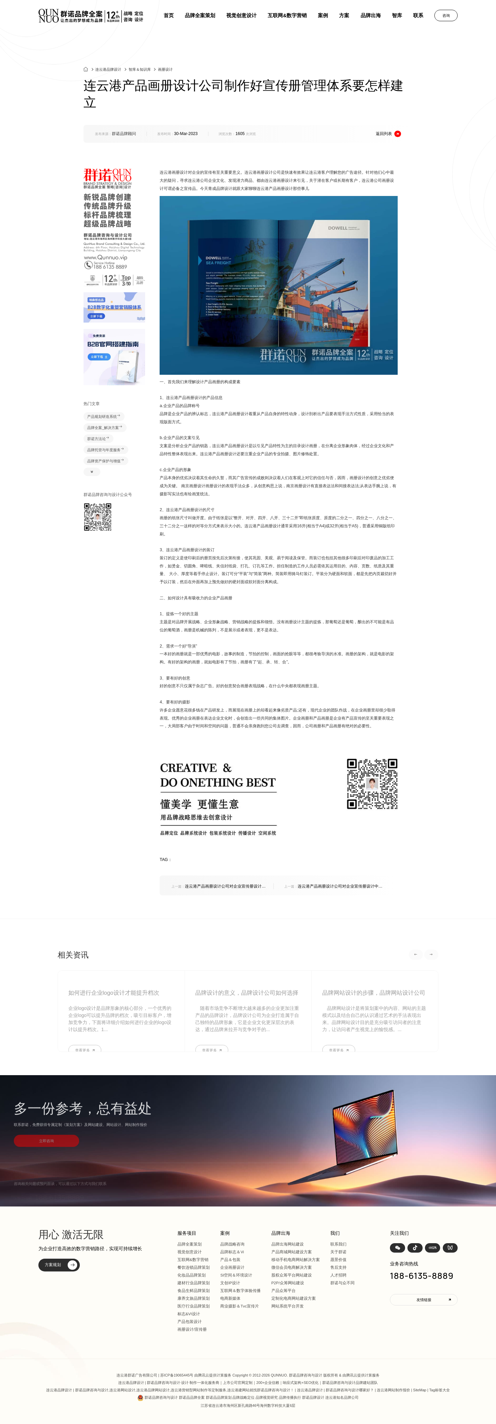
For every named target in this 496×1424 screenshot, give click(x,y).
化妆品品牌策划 (191, 1275)
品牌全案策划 (200, 15)
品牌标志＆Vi (232, 1252)
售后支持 (338, 1267)
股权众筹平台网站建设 (291, 1275)
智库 (397, 15)
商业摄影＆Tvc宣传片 (239, 1306)
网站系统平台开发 (287, 1306)
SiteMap (419, 1390)
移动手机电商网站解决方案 (295, 1260)
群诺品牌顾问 (124, 133)
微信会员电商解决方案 (291, 1267)
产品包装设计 (189, 1322)
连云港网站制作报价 (393, 1390)
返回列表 (388, 134)
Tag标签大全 (439, 1390)
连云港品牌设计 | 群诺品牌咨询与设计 (149, 1383)
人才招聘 (338, 1275)
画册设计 (165, 72)
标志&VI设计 (188, 1314)
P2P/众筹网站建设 (287, 1283)
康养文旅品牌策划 (193, 1298)
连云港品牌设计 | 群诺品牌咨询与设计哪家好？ (335, 1390)
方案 (344, 15)
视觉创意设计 (241, 15)
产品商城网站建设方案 (291, 1252)
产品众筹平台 (283, 1291)
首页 (169, 15)
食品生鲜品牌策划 (193, 1291)
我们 (335, 1233)
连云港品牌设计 (108, 72)
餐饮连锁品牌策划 (193, 1267)
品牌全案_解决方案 (105, 427)
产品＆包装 (230, 1260)
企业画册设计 (232, 1267)
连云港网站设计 (122, 1390)
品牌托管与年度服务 (105, 450)
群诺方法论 (98, 438)
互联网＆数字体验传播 (240, 1291)
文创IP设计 (230, 1283)
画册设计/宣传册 (192, 1329)
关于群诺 (338, 1252)
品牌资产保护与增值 (105, 461)
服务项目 (186, 1233)
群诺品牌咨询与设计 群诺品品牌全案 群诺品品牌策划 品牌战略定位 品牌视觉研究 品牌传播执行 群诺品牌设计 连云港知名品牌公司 (251, 1397)
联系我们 (338, 1244)
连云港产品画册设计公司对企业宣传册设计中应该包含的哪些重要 (218, 886)
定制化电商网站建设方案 (293, 1298)
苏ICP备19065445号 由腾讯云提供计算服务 (196, 1375)
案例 (323, 15)
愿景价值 (338, 1260)
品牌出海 (371, 15)
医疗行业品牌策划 (193, 1306)
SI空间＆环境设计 (236, 1275)
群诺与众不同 (342, 1283)
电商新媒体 (230, 1298)
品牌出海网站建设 (287, 1244)
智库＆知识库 (140, 72)
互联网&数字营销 (287, 15)
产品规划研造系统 (104, 416)
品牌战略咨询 (232, 1244)
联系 (418, 15)
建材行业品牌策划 (193, 1283)
